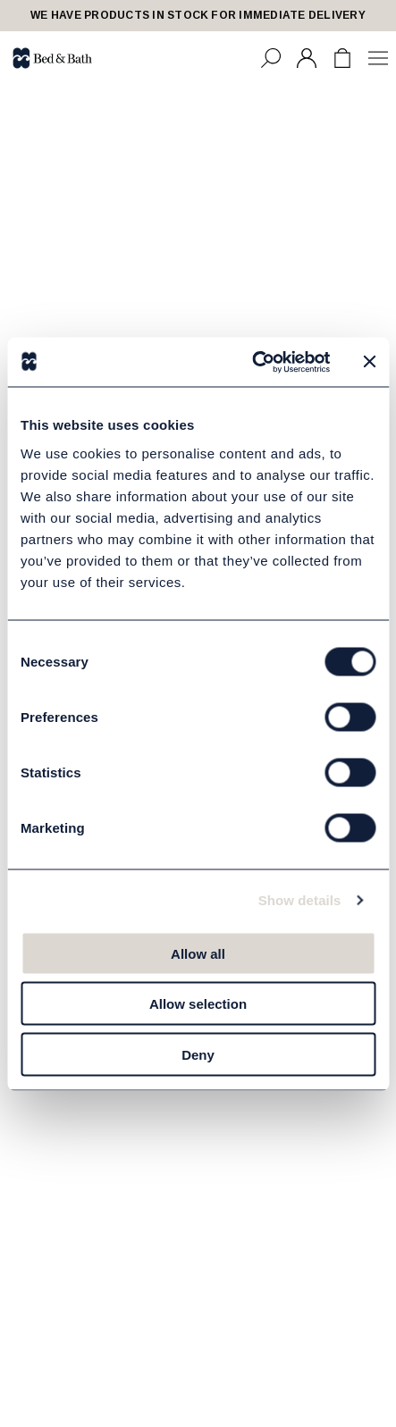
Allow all (198, 953)
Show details (299, 900)
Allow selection (198, 1003)
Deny (198, 1054)
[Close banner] (369, 362)
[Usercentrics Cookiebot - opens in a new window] (252, 362)
